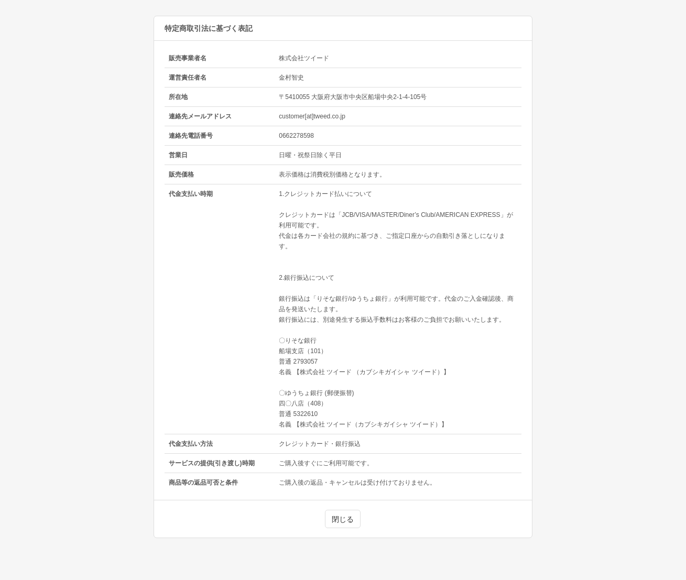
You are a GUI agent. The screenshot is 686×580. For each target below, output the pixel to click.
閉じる (343, 519)
